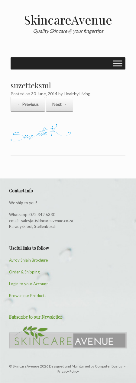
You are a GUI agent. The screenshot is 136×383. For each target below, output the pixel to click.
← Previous (28, 104)
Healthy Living (77, 93)
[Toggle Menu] (117, 63)
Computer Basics (109, 366)
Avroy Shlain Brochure (28, 260)
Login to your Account (28, 283)
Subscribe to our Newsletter (35, 317)
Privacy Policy (68, 371)
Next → (59, 104)
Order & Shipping (24, 271)
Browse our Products (27, 295)
